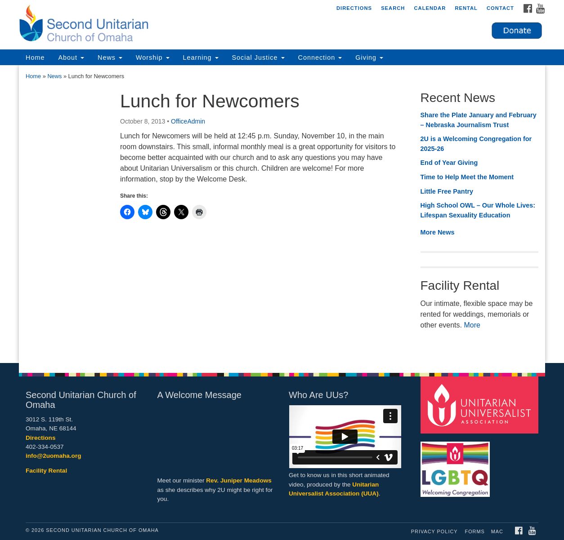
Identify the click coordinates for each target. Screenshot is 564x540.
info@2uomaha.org (53, 455)
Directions (354, 8)
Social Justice (258, 57)
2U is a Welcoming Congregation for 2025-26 (476, 143)
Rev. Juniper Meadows (239, 480)
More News (438, 232)
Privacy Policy (434, 531)
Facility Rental (46, 470)
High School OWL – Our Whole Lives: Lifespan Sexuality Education (478, 210)
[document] (282, 214)
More (472, 325)
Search (393, 8)
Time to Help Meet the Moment (467, 177)
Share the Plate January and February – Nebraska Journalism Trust (479, 119)
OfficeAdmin (188, 121)
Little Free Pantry (447, 191)
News (110, 57)
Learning (201, 57)
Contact (500, 8)
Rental (466, 8)
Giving (369, 57)
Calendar (430, 8)
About (71, 57)
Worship (153, 57)
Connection (320, 57)
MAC (497, 531)
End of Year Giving (449, 162)
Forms (475, 531)
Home (35, 57)
